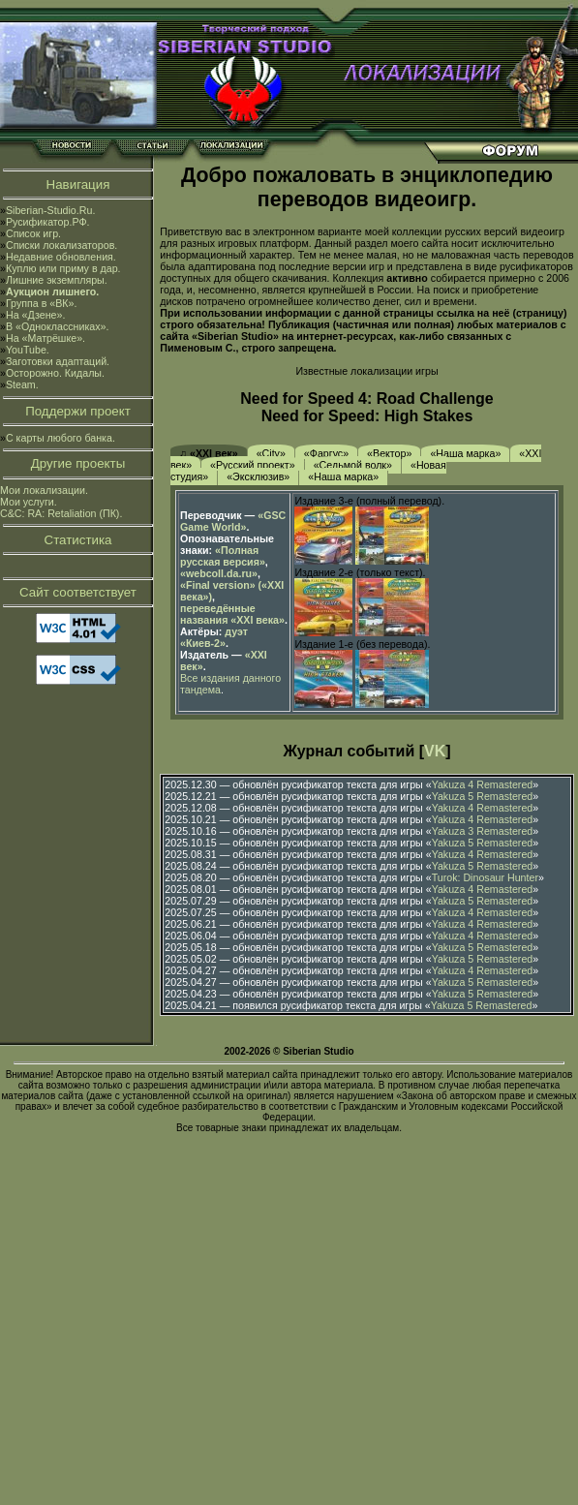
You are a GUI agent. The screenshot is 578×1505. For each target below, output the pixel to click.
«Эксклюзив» (258, 476)
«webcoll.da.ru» (219, 573)
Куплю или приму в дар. (63, 268)
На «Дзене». (35, 315)
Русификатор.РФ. (48, 222)
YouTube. (27, 349)
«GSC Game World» (233, 521)
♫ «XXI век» (208, 453)
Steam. (22, 384)
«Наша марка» (465, 453)
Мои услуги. (28, 501)
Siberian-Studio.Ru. (50, 210)
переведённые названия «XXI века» (232, 614)
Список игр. (33, 233)
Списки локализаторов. (61, 245)
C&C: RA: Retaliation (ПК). (61, 513)
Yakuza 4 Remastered (482, 784)
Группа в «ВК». (41, 303)
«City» (271, 453)
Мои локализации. (44, 490)
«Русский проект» (252, 465)
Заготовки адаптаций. (57, 361)
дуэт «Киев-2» (214, 637)
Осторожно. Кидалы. (55, 373)
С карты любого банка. (60, 438)
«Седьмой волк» (353, 465)
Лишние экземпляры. (56, 280)
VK (434, 751)
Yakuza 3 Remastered (482, 831)
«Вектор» (389, 453)
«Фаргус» (326, 453)
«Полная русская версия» (222, 556)
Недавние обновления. (61, 256)
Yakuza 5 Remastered (482, 796)
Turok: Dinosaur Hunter (485, 877)
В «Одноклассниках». (57, 326)
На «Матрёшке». (45, 338)
